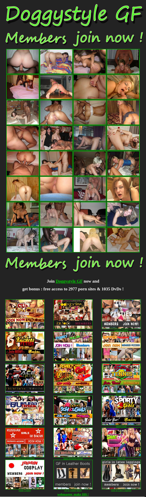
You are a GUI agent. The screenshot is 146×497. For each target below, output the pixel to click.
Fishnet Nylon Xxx (73, 361)
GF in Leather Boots (73, 490)
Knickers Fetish (25, 362)
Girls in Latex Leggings (121, 490)
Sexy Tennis (121, 393)
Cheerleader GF (73, 394)
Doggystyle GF (69, 281)
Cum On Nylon (24, 330)
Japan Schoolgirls (73, 426)
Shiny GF (121, 458)
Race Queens (24, 394)
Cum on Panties (121, 330)
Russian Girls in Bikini (25, 458)
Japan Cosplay (25, 490)
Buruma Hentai (24, 425)
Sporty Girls (121, 425)
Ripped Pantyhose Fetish (121, 361)
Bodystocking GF (73, 329)
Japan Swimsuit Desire (73, 458)
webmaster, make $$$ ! (73, 494)
